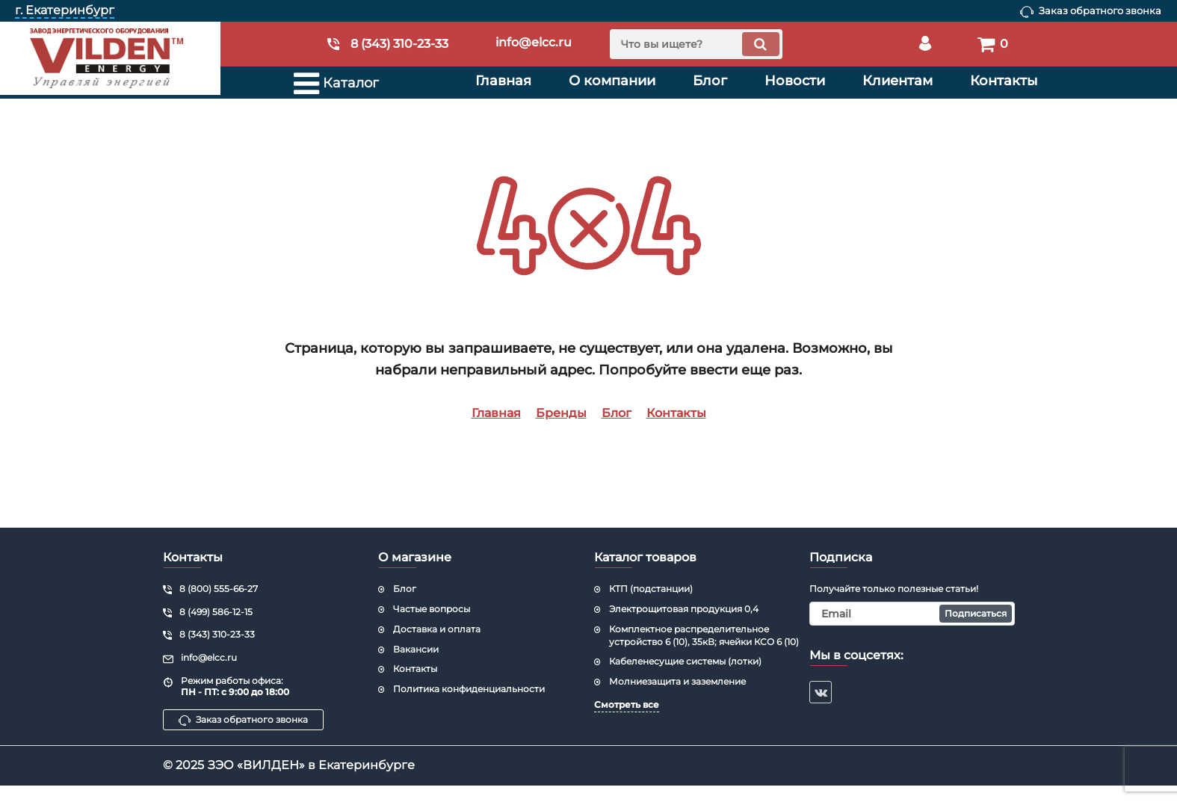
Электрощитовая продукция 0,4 (684, 608)
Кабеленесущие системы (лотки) (685, 661)
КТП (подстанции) (651, 588)
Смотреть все (626, 704)
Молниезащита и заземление (677, 681)
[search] (696, 44)
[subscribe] (912, 614)
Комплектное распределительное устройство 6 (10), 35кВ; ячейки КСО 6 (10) (704, 635)
